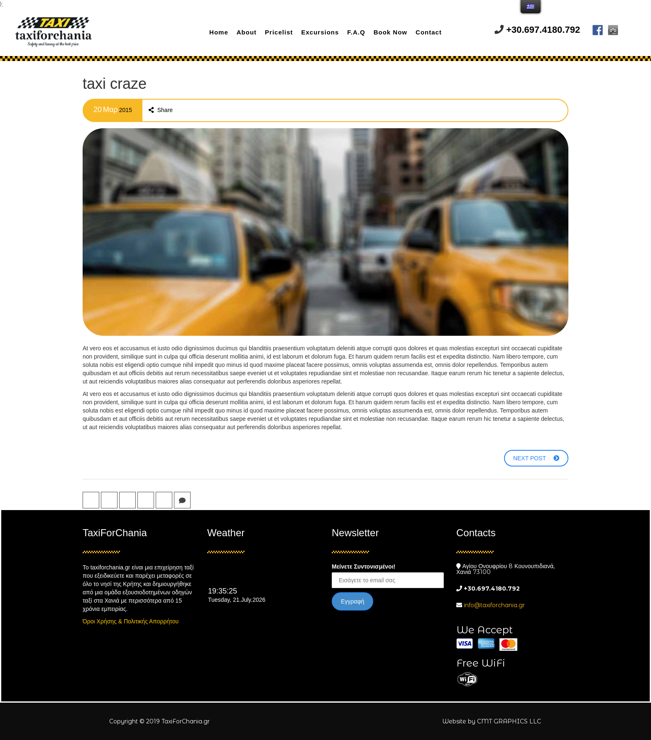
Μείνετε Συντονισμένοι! (363, 566)
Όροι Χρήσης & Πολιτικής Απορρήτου (131, 621)
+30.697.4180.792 (543, 29)
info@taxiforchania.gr (494, 605)
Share (161, 110)
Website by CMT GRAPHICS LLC (491, 721)
